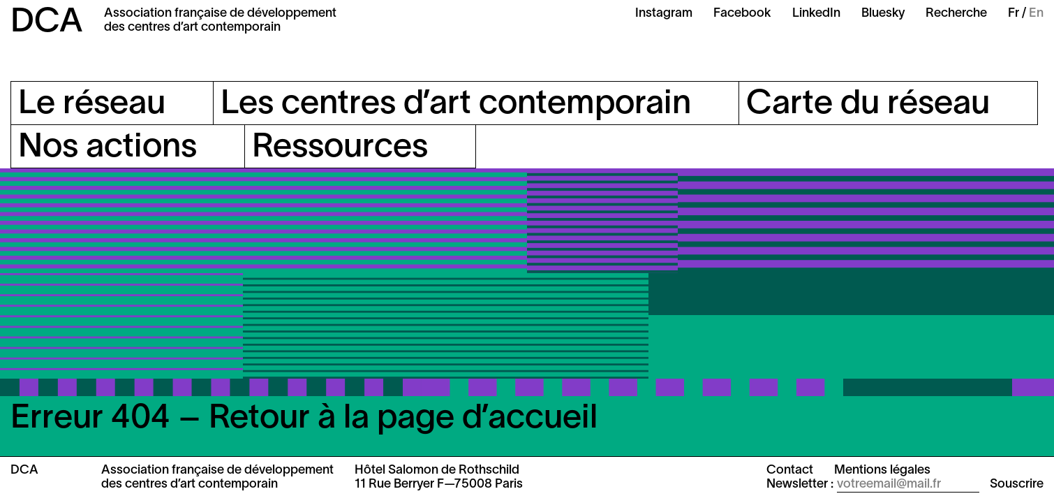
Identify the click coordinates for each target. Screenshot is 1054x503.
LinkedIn (816, 14)
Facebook (742, 14)
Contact (789, 470)
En (1036, 14)
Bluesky (883, 14)
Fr (1013, 14)
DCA (46, 23)
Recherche (956, 14)
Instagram (663, 14)
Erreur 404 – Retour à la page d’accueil (303, 419)
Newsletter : (799, 484)
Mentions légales (882, 470)
